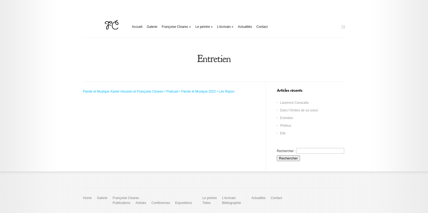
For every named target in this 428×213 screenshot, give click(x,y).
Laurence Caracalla (294, 103)
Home (87, 198)
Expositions (183, 203)
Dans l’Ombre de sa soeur (299, 110)
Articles (140, 203)
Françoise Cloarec (176, 27)
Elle (283, 133)
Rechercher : (286, 151)
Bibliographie (231, 203)
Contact (262, 27)
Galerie (152, 27)
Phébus (285, 126)
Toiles (206, 203)
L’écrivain (225, 27)
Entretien (286, 118)
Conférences (160, 203)
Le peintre (204, 27)
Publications (121, 203)
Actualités (245, 27)
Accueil (137, 27)
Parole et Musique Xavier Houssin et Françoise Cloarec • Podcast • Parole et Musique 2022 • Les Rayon (158, 91)
